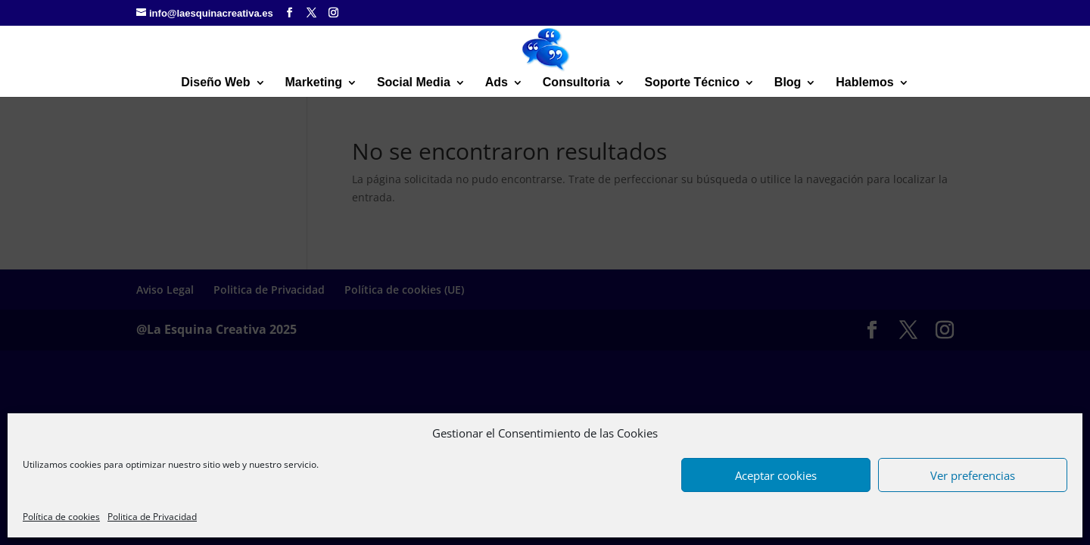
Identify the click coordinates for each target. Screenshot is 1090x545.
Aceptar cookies (776, 475)
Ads (496, 83)
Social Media (413, 83)
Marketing (313, 83)
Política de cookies (61, 516)
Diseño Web (215, 83)
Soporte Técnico (692, 83)
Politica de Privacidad (152, 516)
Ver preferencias (972, 475)
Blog (788, 83)
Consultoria (576, 83)
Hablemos (864, 83)
